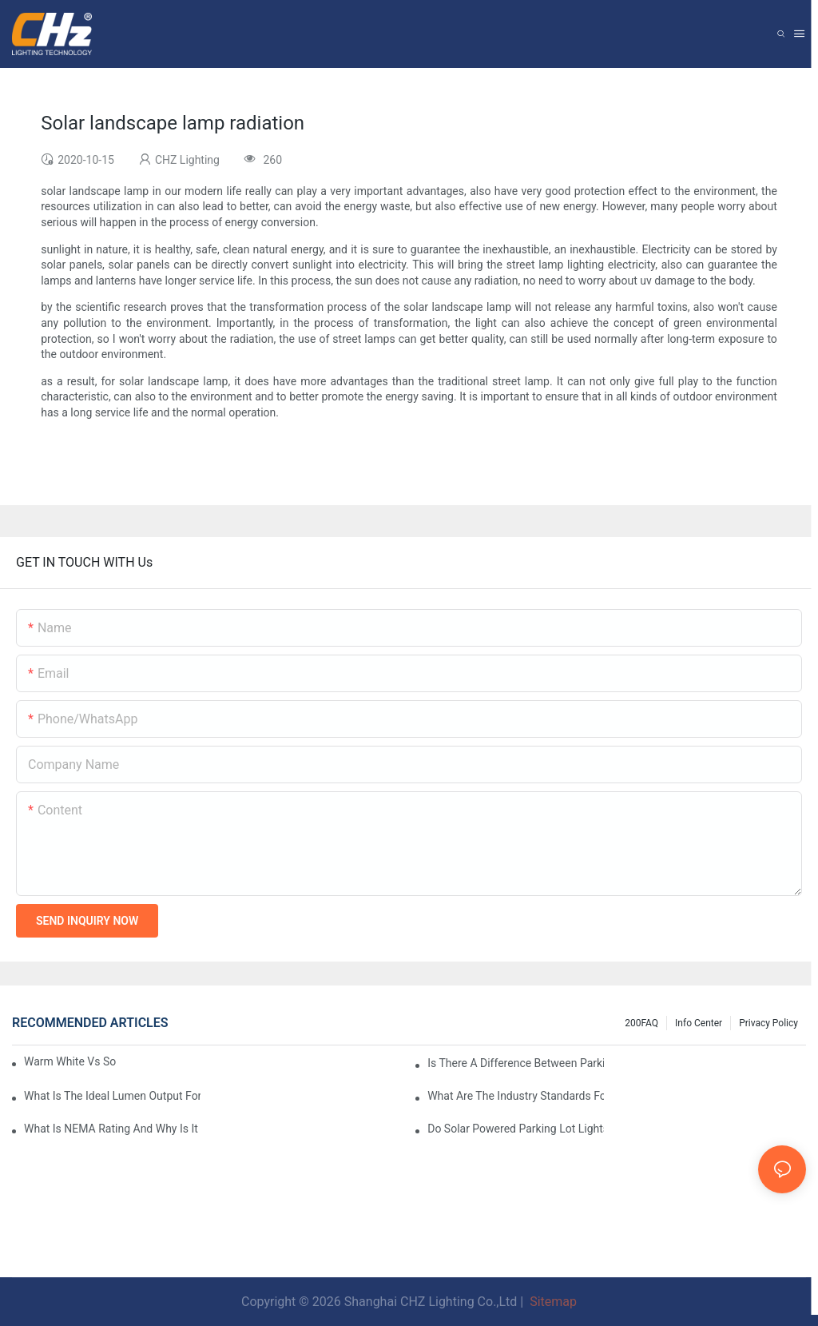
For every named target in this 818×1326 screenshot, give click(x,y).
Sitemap (551, 1301)
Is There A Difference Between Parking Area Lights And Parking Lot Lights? (515, 1063)
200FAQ (641, 1023)
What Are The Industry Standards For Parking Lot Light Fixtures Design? (515, 1095)
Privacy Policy (768, 1023)
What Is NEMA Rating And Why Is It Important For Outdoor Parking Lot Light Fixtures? (112, 1128)
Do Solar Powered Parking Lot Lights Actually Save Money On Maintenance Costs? (515, 1128)
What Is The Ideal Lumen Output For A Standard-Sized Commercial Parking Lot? (112, 1095)
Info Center (698, 1023)
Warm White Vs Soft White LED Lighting (70, 1061)
